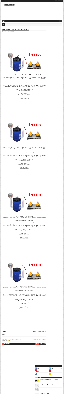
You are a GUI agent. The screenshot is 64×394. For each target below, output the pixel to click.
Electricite (8, 21)
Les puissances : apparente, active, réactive (55, 51)
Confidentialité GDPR (34, 0)
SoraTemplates (7, 392)
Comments (57, 65)
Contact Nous (10, 0)
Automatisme (20, 21)
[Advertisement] (41, 11)
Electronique (14, 21)
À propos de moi (6, 0)
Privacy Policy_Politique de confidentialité (18, 0)
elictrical (14, 31)
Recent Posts (48, 65)
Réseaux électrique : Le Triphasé (53, 56)
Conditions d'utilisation (28, 0)
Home (2, 0)
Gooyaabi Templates (17, 392)
